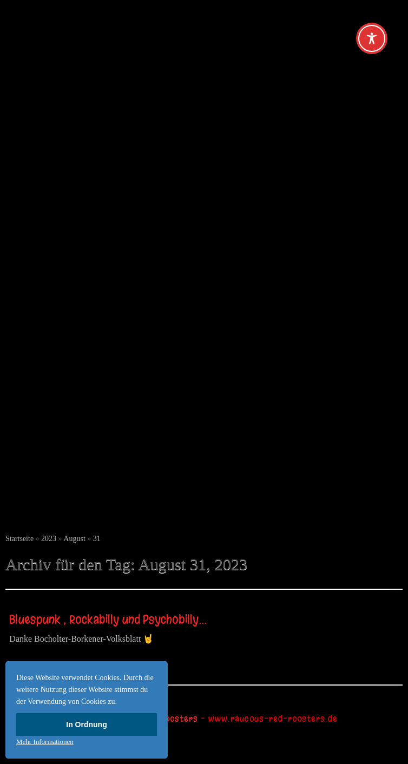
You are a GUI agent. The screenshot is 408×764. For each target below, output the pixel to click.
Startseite (19, 539)
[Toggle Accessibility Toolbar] (371, 38)
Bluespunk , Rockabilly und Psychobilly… (108, 619)
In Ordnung (86, 724)
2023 (48, 539)
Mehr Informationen (45, 741)
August (74, 539)
